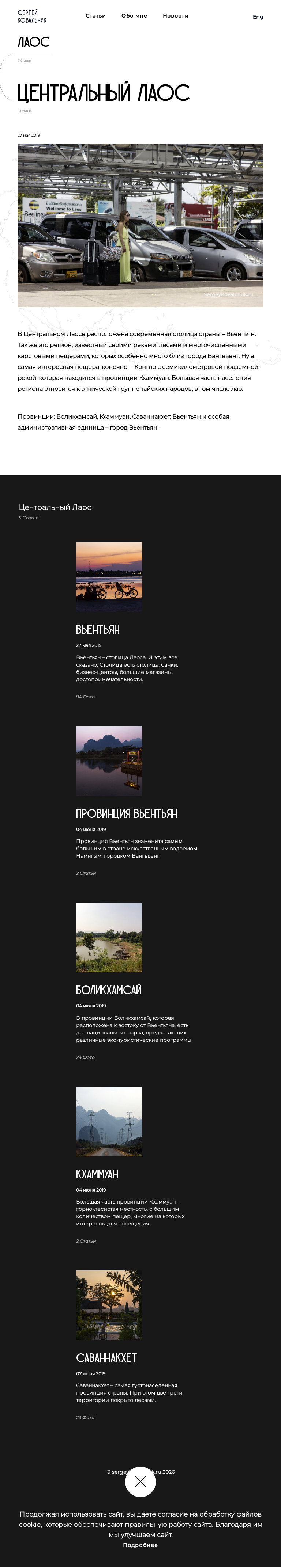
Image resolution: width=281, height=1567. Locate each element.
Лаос (34, 42)
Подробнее (140, 1545)
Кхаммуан (97, 1174)
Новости (176, 15)
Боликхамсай (109, 990)
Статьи (96, 15)
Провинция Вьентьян (126, 814)
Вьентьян (98, 630)
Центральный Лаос (104, 93)
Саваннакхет (106, 1358)
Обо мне (134, 15)
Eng (258, 17)
